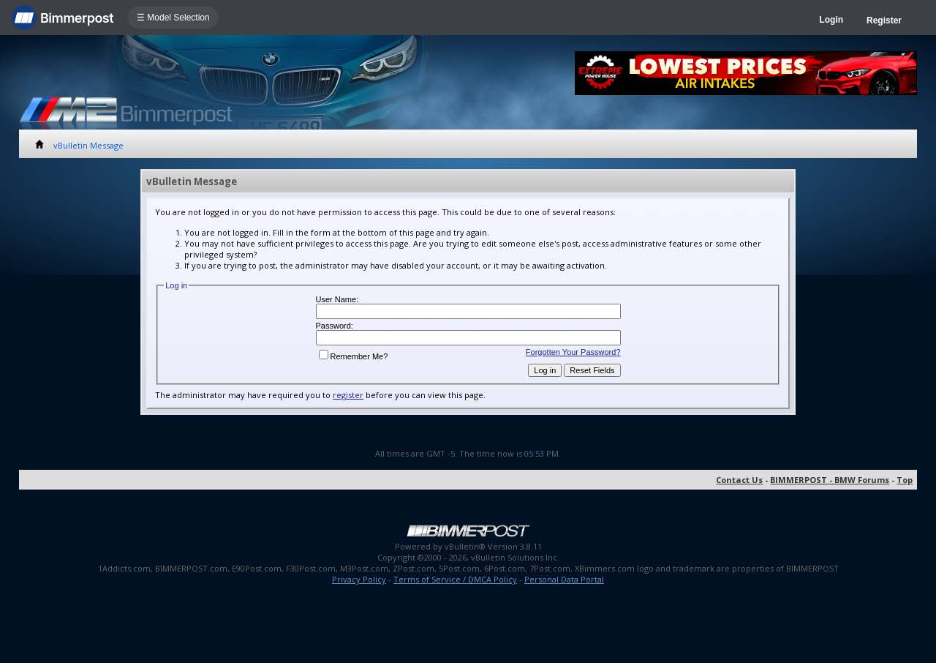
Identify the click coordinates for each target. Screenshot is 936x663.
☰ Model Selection (173, 17)
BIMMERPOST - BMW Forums (829, 479)
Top (905, 479)
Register (884, 20)
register (348, 394)
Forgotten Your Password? (573, 352)
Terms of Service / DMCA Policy (455, 579)
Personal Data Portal (564, 579)
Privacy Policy (359, 579)
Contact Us (739, 479)
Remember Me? (353, 356)
